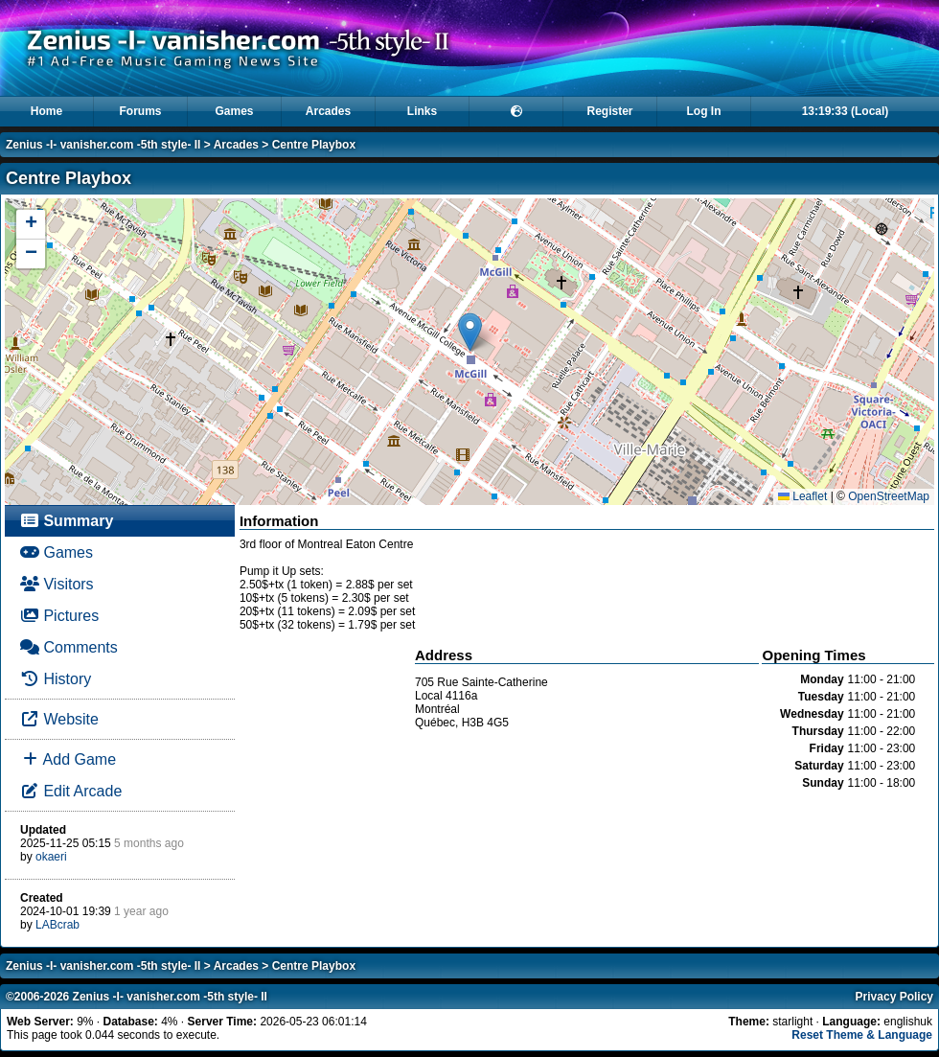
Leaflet (802, 496)
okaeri (51, 856)
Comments (69, 647)
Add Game (68, 759)
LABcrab (57, 924)
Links (422, 111)
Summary (66, 521)
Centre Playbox (313, 144)
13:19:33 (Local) (845, 111)
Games (234, 111)
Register (609, 111)
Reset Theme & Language (861, 1035)
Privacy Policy (894, 996)
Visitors (57, 584)
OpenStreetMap (888, 496)
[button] (470, 332)
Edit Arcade (71, 791)
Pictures (59, 616)
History (55, 679)
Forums (140, 111)
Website (59, 719)
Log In (704, 111)
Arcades (328, 111)
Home (46, 111)
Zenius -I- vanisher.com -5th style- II (103, 144)
